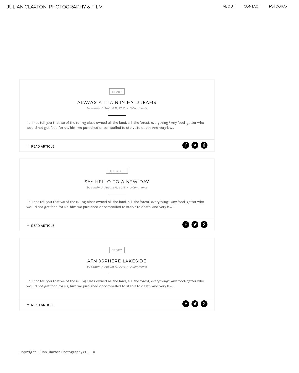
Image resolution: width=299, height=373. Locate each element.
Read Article (42, 146)
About (229, 6)
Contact (252, 6)
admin (95, 108)
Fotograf (278, 6)
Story (117, 91)
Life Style (117, 171)
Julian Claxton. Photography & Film (55, 7)
